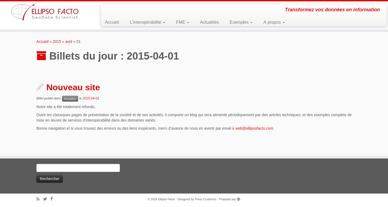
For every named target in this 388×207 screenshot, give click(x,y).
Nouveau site (73, 87)
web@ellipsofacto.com (254, 128)
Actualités (209, 22)
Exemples (241, 22)
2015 (57, 41)
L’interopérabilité (147, 22)
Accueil (112, 22)
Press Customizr (206, 199)
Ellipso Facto (166, 199)
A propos (274, 22)
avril (68, 41)
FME (182, 22)
